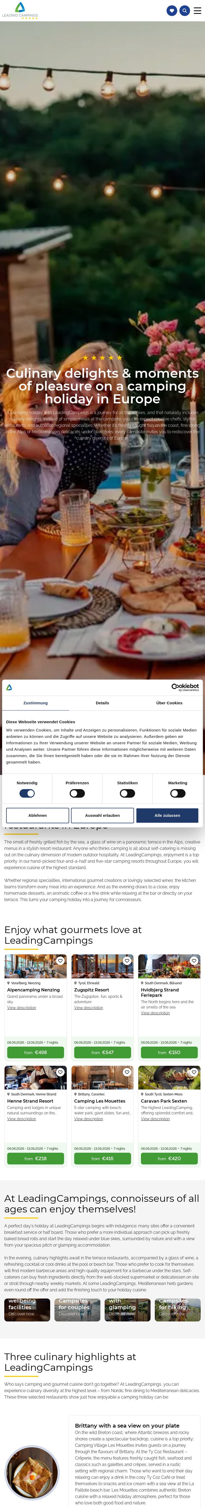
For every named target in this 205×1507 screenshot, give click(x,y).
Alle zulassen (167, 815)
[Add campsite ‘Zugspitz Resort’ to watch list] (127, 961)
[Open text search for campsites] (184, 10)
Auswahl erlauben (102, 815)
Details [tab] (102, 703)
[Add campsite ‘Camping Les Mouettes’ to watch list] (127, 1072)
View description (21, 1008)
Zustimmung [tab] (35, 703)
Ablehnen (37, 815)
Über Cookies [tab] (169, 703)
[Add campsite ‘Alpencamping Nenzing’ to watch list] (60, 961)
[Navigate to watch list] (172, 10)
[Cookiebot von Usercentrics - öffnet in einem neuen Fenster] (175, 688)
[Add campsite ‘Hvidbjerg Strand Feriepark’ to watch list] (194, 961)
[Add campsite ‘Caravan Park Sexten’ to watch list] (194, 1072)
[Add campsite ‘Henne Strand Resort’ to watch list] (60, 1072)
